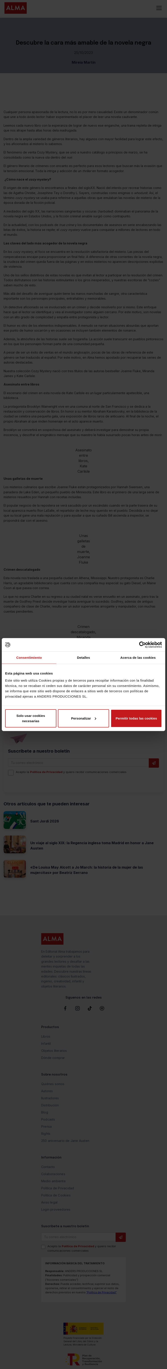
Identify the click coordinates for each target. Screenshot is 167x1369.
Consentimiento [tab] (29, 657)
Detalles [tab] (83, 657)
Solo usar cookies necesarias (30, 718)
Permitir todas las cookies (136, 718)
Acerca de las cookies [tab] (138, 657)
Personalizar (83, 718)
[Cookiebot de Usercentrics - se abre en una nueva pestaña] (142, 644)
